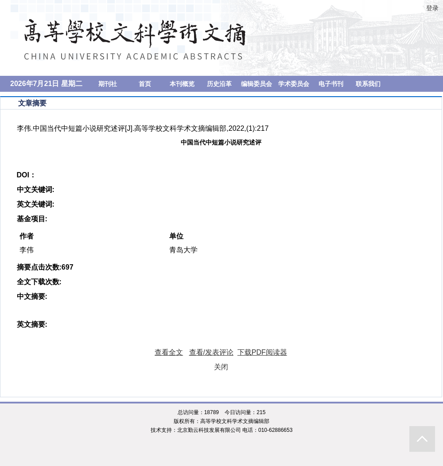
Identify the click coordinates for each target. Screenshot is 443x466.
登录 (432, 8)
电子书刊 (331, 83)
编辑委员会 (256, 83)
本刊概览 (182, 83)
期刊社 (107, 83)
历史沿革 (219, 83)
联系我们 (368, 83)
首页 (145, 83)
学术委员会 (293, 83)
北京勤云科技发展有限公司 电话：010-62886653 (235, 430)
